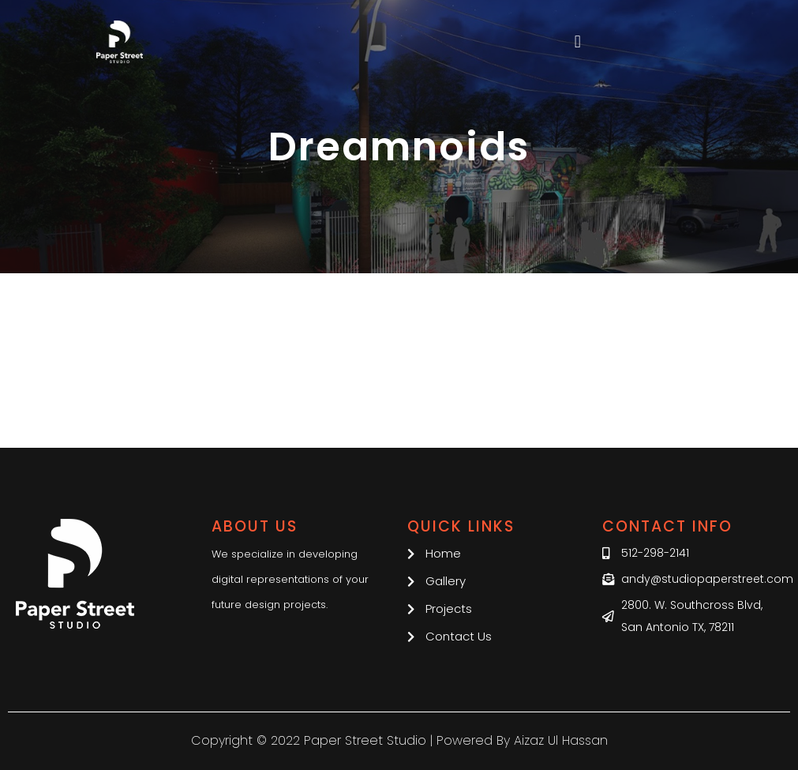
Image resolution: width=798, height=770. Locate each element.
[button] (577, 42)
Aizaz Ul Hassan (561, 740)
